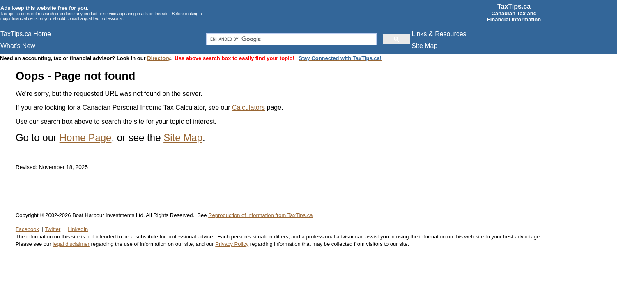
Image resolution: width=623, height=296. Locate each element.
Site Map (182, 137)
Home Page (86, 137)
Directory (158, 58)
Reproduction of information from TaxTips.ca (260, 215)
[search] (290, 39)
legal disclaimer (71, 244)
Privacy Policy (231, 244)
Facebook (27, 229)
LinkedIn (78, 229)
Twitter (52, 229)
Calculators (248, 107)
